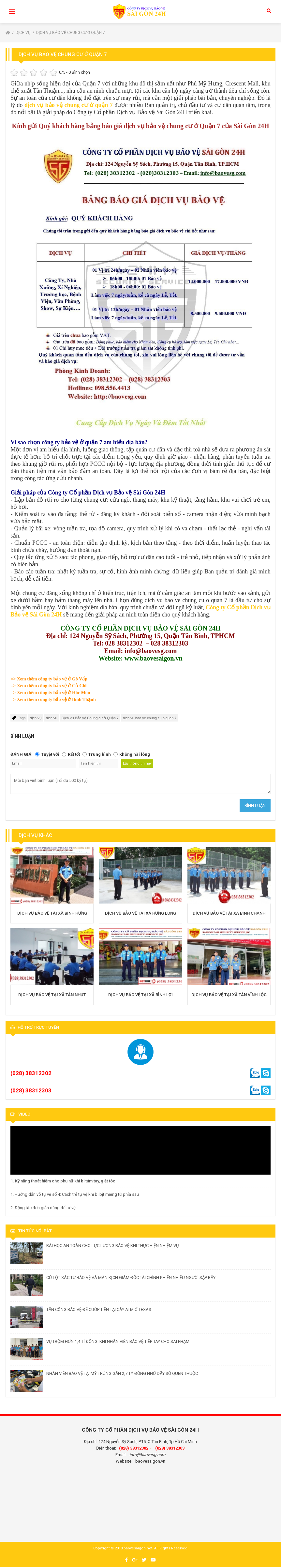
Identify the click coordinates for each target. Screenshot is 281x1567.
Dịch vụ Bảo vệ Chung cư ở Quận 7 (70, 32)
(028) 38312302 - (135, 1448)
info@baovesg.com (147, 1454)
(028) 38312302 (31, 1073)
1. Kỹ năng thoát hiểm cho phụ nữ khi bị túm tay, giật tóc (62, 1181)
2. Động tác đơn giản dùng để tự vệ (43, 1207)
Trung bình (99, 754)
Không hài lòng (134, 754)
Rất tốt (74, 754)
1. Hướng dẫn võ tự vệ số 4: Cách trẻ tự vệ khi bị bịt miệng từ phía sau (74, 1194)
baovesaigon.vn (150, 1461)
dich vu (51, 718)
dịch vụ (35, 718)
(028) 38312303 (31, 1090)
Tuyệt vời (50, 754)
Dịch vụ (24, 32)
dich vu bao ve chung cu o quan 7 (150, 718)
